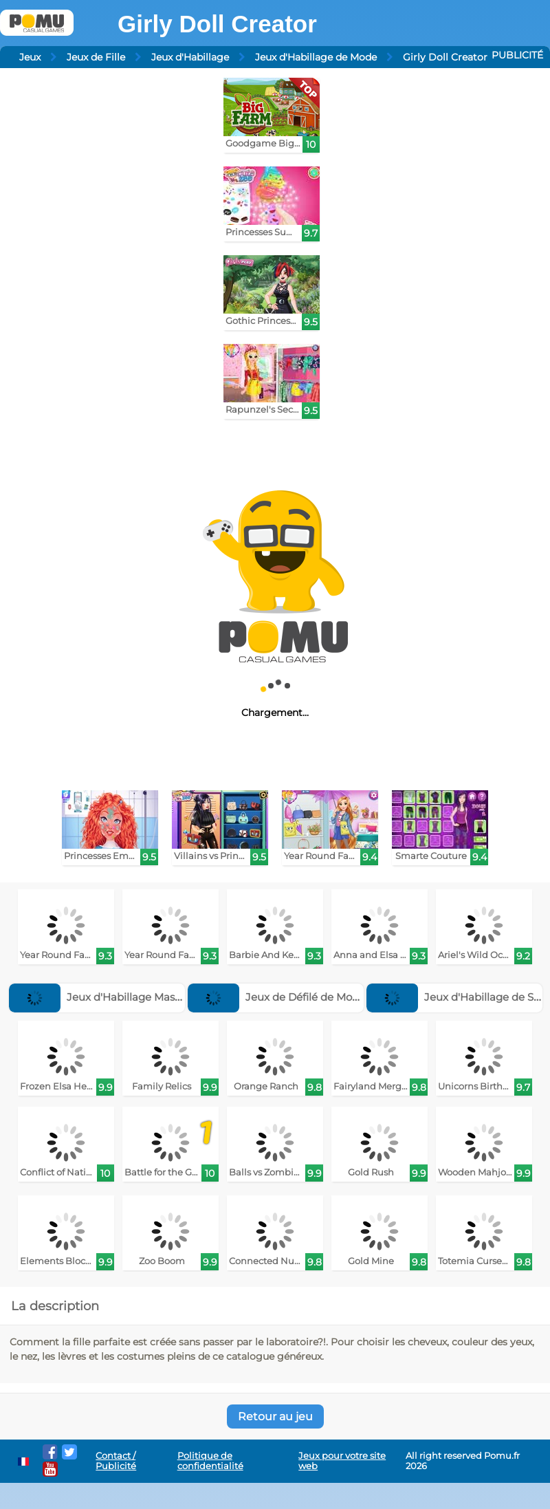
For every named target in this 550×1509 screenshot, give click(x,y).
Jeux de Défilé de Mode (276, 996)
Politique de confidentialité (210, 1461)
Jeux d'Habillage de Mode (316, 57)
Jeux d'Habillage (190, 57)
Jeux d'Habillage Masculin (104, 996)
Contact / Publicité (116, 1461)
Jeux (30, 57)
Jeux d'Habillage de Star (457, 996)
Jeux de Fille (96, 57)
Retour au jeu (275, 1416)
